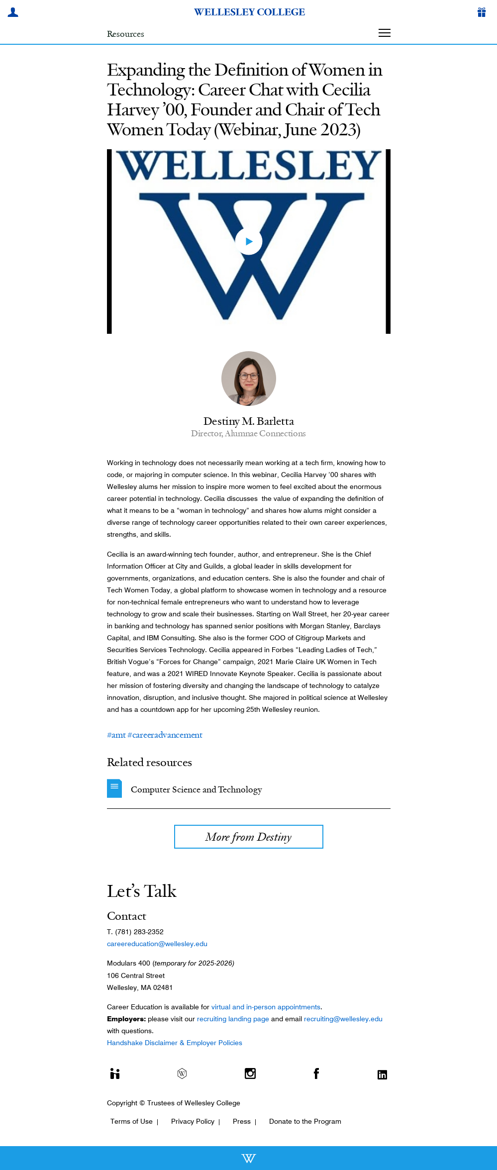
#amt (116, 734)
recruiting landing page (233, 1019)
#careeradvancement (164, 734)
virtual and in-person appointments (265, 1007)
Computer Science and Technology (196, 789)
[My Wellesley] (14, 13)
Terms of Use (131, 1121)
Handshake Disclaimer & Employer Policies (174, 1043)
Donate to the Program (305, 1121)
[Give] (484, 13)
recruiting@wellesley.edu (343, 1019)
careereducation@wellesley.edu (157, 944)
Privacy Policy (192, 1121)
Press (242, 1121)
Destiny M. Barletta (248, 421)
